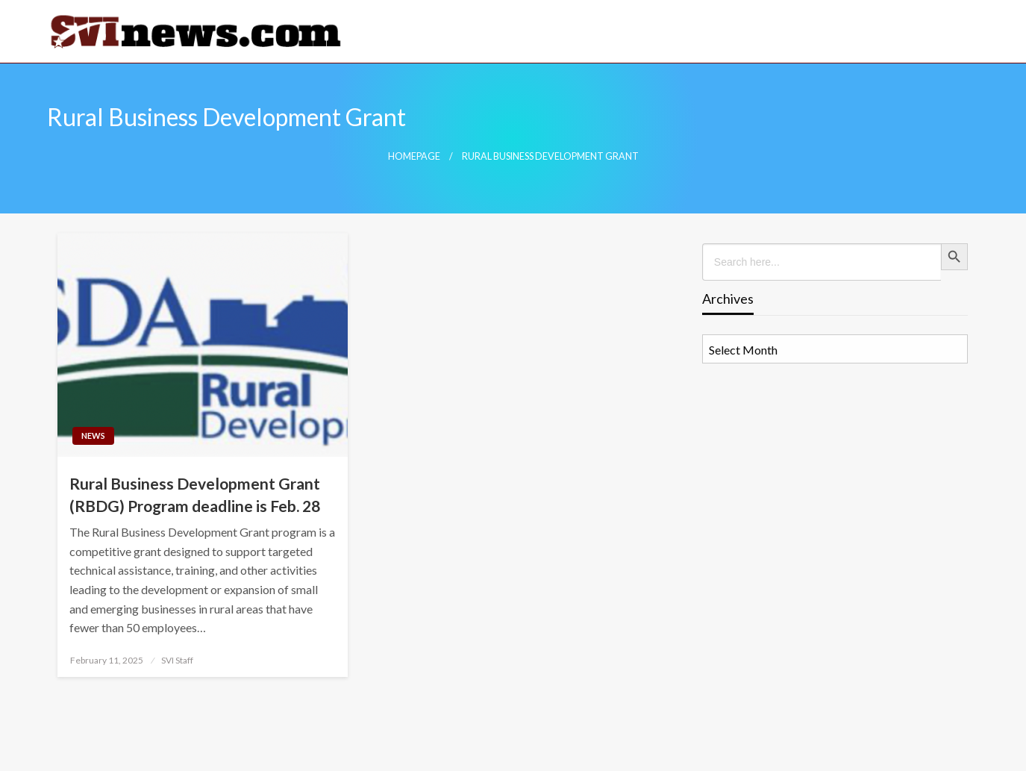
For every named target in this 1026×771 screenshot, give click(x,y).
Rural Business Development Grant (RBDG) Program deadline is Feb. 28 (194, 494)
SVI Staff (177, 660)
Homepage (414, 156)
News (93, 435)
